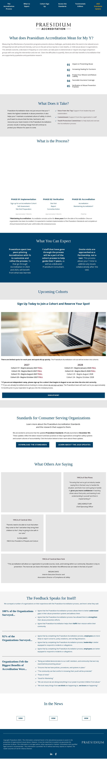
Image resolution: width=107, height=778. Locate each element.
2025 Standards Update (98, 6)
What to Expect (27, 5)
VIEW (20, 718)
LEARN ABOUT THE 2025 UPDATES (74, 445)
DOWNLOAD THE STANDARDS (32, 445)
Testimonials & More (80, 5)
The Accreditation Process (9, 6)
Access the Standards (62, 5)
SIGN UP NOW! (53, 395)
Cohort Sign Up (44, 5)
